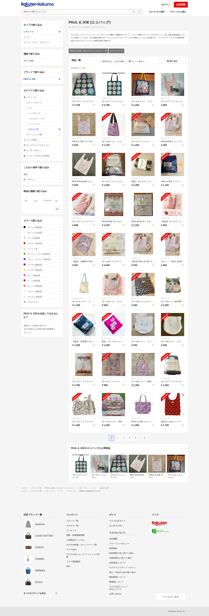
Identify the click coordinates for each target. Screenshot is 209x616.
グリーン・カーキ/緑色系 (42, 254)
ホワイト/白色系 (42, 232)
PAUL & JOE (42, 79)
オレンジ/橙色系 (42, 286)
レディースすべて (43, 102)
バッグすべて (44, 113)
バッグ (43, 108)
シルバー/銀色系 (42, 291)
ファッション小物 (43, 134)
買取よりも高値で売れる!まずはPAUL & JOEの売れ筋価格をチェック (42, 329)
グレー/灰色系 (42, 238)
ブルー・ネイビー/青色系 (42, 259)
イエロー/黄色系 (42, 270)
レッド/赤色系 (42, 280)
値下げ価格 (42, 61)
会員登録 (180, 4)
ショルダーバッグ (44, 119)
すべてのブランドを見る (35, 593)
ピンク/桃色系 (42, 275)
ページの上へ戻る (170, 597)
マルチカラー (42, 302)
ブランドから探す (178, 12)
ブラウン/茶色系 (42, 243)
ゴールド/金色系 (42, 296)
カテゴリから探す (157, 12)
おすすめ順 (119, 61)
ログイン (165, 4)
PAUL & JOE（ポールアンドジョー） (88, 51)
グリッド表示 (136, 61)
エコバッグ (116, 51)
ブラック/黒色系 (42, 227)
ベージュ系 (42, 249)
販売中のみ (106, 61)
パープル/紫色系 (42, 264)
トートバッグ (44, 124)
